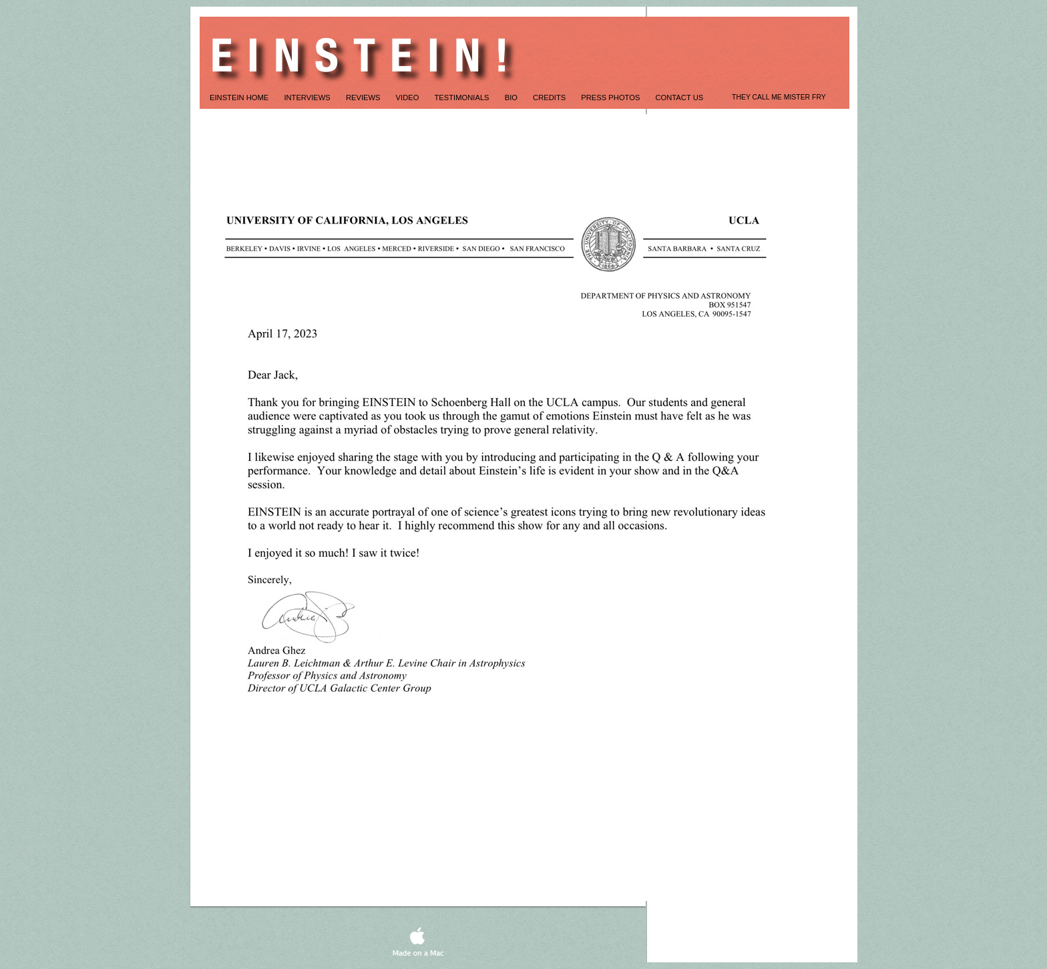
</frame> (741, 859)
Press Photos (611, 97)
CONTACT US (680, 97)
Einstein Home (240, 97)
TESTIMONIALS (463, 97)
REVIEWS (364, 97)
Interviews (308, 97)
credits (550, 97)
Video (408, 97)
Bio (512, 97)
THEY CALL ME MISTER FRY (779, 97)
